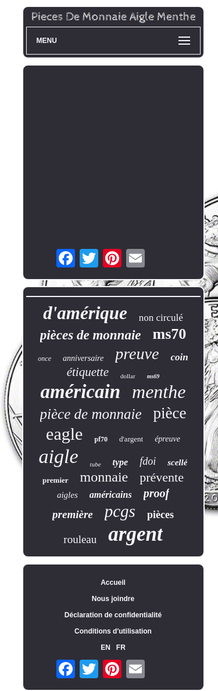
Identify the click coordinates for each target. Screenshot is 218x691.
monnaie (104, 476)
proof (156, 493)
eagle (64, 433)
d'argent (131, 439)
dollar (127, 375)
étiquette (88, 372)
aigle (58, 456)
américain (81, 391)
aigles (67, 495)
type (120, 462)
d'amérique (85, 313)
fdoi (148, 461)
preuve (137, 354)
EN (105, 647)
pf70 (101, 439)
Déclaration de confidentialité (113, 615)
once (44, 358)
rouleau (80, 539)
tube (95, 464)
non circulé (161, 317)
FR (121, 647)
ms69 (153, 376)
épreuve (167, 439)
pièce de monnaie (91, 414)
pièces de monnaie (90, 335)
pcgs (120, 511)
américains (111, 495)
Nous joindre (113, 599)
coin (179, 357)
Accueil (113, 582)
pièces (160, 514)
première (72, 514)
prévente (162, 477)
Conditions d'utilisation (113, 631)
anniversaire (83, 358)
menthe (158, 391)
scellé (177, 462)
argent (135, 534)
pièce (169, 413)
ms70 (169, 333)
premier (55, 480)
